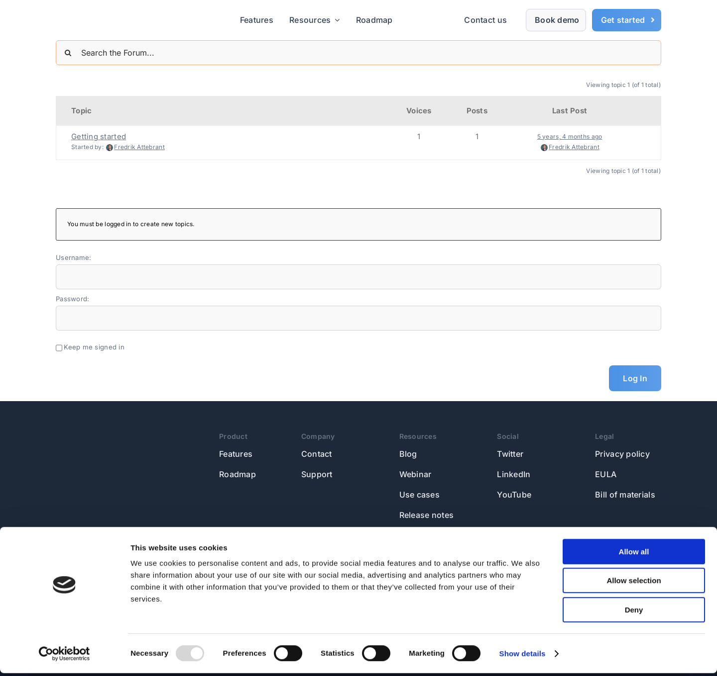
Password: (72, 299)
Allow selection (633, 584)
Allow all (634, 554)
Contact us (485, 20)
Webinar (415, 474)
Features (235, 454)
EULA (605, 474)
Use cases (419, 495)
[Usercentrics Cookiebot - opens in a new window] (64, 656)
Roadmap (237, 474)
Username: (73, 257)
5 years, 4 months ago (569, 136)
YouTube (514, 495)
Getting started (98, 136)
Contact (316, 454)
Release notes (426, 515)
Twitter (510, 454)
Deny (634, 612)
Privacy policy (622, 454)
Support (317, 474)
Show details (522, 656)
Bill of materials (625, 495)
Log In (635, 378)
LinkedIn (513, 474)
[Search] (68, 52)
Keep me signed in (94, 347)
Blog (408, 454)
